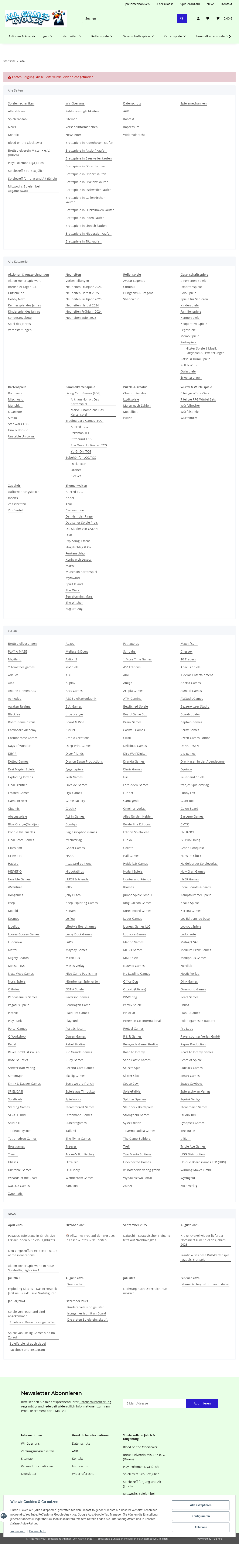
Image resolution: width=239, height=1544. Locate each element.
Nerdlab (186, 966)
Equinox (186, 769)
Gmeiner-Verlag (134, 809)
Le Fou (70, 919)
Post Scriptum (75, 1029)
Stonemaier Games (194, 1107)
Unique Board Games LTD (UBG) (203, 1162)
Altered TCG (79, 427)
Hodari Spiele (132, 871)
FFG (125, 777)
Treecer (71, 1146)
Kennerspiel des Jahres (24, 305)
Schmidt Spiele (191, 1060)
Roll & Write (189, 365)
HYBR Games (190, 879)
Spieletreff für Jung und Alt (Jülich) (32, 178)
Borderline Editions (137, 824)
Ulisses (13, 1162)
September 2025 (135, 1225)
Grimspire (15, 856)
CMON (70, 730)
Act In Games (75, 816)
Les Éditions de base (195, 919)
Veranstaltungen (20, 330)
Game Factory (75, 801)
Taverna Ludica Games (139, 1131)
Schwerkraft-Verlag (21, 1068)
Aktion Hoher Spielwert (24, 281)
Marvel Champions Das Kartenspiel (87, 412)
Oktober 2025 (75, 1225)
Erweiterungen (191, 377)
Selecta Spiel (132, 1068)
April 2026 (15, 1225)
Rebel (12, 1044)
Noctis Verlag (190, 974)
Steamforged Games (80, 1107)
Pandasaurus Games (22, 997)
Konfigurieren (201, 1516)
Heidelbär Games (135, 864)
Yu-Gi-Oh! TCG (81, 451)
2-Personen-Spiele (193, 281)
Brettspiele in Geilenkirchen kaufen (85, 200)
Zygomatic (15, 1193)
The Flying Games (78, 1138)
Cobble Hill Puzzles (21, 832)
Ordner (76, 470)
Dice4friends (75, 754)
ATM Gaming (132, 699)
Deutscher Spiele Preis (82, 522)
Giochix (71, 809)
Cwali (127, 738)
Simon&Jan (16, 1076)
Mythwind (73, 578)
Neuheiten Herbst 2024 (82, 305)
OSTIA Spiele (75, 989)
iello (69, 887)
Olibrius (14, 989)
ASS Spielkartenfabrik (81, 699)
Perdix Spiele (132, 1005)
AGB (126, 111)
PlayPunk (72, 1021)
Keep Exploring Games (82, 903)
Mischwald (15, 399)
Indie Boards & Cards (196, 887)
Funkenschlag (75, 553)
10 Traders (188, 659)
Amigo (127, 683)
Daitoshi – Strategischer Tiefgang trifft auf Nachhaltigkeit (146, 1238)
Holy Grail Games (193, 871)
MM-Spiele (131, 958)
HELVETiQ (15, 871)
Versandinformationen (82, 127)
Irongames (15, 895)
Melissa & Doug (77, 651)
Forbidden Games (135, 785)
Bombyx (71, 824)
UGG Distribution (193, 1154)
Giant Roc (187, 801)
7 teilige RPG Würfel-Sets (198, 399)
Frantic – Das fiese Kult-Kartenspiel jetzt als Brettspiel (205, 1257)
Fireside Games (77, 785)
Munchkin (15, 405)
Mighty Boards (18, 958)
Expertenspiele (191, 287)
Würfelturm (189, 418)
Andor (70, 498)
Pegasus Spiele (18, 1005)
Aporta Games (191, 683)
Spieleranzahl (190, 4)
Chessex (186, 651)
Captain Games (191, 722)
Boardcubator (190, 714)
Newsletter (73, 135)
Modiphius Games (193, 958)
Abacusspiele (17, 816)
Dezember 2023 (77, 1301)
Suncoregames (76, 1123)
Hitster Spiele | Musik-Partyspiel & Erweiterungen (205, 350)
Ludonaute (188, 934)
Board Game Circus (21, 722)
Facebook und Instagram (27, 1350)
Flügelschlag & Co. (79, 547)
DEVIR (12, 754)
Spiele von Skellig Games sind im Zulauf (31, 1335)
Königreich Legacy (78, 559)
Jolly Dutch (73, 895)
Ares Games (74, 691)
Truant (13, 1154)
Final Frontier (17, 785)
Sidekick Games (192, 1068)
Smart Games (190, 1076)
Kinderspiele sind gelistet (85, 1307)
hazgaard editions (78, 864)
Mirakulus (73, 958)
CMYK (185, 824)
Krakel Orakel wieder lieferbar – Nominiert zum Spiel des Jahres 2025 (203, 1240)
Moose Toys (16, 966)
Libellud (14, 926)
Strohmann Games (79, 1115)
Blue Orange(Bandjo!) (23, 824)
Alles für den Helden (138, 816)
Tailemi (71, 1131)
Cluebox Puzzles (134, 393)
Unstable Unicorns (21, 436)
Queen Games (76, 1036)
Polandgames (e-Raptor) (198, 1021)
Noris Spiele (16, 981)
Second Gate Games (80, 1068)
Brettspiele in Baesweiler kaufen (89, 158)
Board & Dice (75, 722)
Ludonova (15, 942)
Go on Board (189, 809)
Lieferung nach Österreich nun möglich (145, 1291)
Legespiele (188, 330)
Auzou (70, 644)
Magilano (14, 659)
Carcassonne (75, 510)
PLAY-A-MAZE (17, 651)
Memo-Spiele (190, 336)
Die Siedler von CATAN (82, 529)
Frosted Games (18, 793)
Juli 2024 (129, 1278)
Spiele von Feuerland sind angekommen (26, 1314)
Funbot (128, 793)
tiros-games (16, 1146)
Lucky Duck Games (79, 934)
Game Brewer (17, 801)
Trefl (126, 1146)
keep (11, 903)
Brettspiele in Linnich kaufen (86, 226)
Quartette (15, 412)
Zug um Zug (74, 609)
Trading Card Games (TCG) (84, 421)
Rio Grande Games (79, 1052)
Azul (69, 504)
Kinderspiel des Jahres (24, 311)
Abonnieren (202, 1403)
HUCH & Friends (77, 879)
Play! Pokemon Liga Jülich (26, 163)
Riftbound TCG (81, 439)
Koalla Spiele (190, 903)
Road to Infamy (134, 1052)
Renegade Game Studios (140, 1044)
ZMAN (127, 1186)
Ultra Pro (72, 1162)
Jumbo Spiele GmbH (137, 895)
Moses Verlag (75, 966)
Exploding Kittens (78, 541)
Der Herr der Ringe (79, 516)
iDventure (15, 887)
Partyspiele (188, 342)
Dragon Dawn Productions (84, 761)
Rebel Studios (75, 1044)
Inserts (13, 498)
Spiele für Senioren (194, 299)
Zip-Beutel (15, 510)
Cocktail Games (134, 730)
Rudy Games (74, 1060)
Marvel (70, 566)
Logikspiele (131, 399)
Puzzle (127, 418)
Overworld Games (193, 989)
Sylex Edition (132, 1123)
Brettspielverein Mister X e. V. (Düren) (29, 152)
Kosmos (13, 919)
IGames (128, 887)
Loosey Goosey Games (23, 934)
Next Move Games (21, 974)
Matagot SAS (189, 942)
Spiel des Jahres (19, 324)
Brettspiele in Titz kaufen (83, 241)
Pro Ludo (187, 1029)
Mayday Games (76, 950)
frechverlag (74, 840)
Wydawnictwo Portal (137, 1178)
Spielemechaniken (137, 4)
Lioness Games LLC (136, 926)
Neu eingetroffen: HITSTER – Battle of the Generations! (32, 1253)
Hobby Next (16, 299)
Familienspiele (191, 311)
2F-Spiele (72, 667)
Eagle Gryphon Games (81, 832)
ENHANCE (188, 832)
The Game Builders (136, 1138)
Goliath (128, 848)
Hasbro (13, 864)
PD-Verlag (130, 997)
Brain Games (132, 722)
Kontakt (226, 4)
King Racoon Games (137, 903)
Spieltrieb (15, 1099)
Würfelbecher (190, 405)
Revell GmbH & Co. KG (24, 1052)
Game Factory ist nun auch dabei (205, 1284)
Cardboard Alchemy (22, 730)
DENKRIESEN (190, 746)
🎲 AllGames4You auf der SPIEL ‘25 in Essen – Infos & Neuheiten (90, 1238)
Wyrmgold (188, 1178)
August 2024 (74, 1278)
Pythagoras (131, 644)
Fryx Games (74, 793)
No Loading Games (136, 974)
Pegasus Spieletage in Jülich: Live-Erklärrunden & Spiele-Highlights (32, 1238)
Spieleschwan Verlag (195, 1091)
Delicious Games (135, 746)
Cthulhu (129, 287)
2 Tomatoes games (21, 667)
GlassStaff (15, 848)
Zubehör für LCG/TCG (81, 457)
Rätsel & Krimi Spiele (195, 359)
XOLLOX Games (19, 1186)
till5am (185, 1138)
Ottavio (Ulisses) (134, 989)
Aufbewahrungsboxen (24, 492)
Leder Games (132, 919)
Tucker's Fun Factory (80, 1154)
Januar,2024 (16, 1301)
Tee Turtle (188, 1131)
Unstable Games (19, 1170)
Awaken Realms (19, 706)
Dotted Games (18, 761)
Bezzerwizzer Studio (195, 706)
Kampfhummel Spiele (196, 895)
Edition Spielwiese (136, 832)
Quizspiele (188, 371)
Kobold (13, 911)
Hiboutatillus (75, 871)
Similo (12, 418)
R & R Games (132, 1036)
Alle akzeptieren (200, 1505)
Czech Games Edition (196, 738)
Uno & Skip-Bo (18, 430)
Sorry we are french (80, 1084)
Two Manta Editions (137, 1154)
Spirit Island (74, 584)
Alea (11, 683)
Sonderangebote (20, 318)
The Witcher (74, 603)
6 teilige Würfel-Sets (195, 393)
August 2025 (189, 1225)
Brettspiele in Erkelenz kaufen (87, 182)
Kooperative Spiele (194, 324)
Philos (185, 1005)
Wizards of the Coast (22, 1178)
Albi (126, 675)
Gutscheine (16, 293)
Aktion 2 (71, 659)
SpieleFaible (131, 1091)
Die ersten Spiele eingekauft (87, 1319)
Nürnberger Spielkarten (83, 981)
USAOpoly (73, 1170)
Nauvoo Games (134, 966)
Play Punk (15, 1021)
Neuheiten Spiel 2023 (81, 318)
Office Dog (130, 981)
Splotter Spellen (134, 1099)
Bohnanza (15, 393)
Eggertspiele (74, 769)
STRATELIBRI (17, 1115)
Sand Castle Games (137, 1060)
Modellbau (131, 412)
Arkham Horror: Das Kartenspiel (85, 401)
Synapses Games (193, 1123)
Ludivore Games (134, 934)
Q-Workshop (17, 1036)
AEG (68, 675)
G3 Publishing (190, 840)
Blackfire (14, 714)
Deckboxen (78, 464)
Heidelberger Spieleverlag (199, 864)
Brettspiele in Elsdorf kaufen (86, 174)
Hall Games (131, 856)
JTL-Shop (217, 1538)
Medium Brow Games (196, 950)
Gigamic (14, 809)
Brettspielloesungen (22, 644)
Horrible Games (19, 879)
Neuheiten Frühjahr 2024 (84, 311)
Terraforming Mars (79, 596)
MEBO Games (133, 950)
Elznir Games (132, 769)
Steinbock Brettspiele (138, 1107)
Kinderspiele (190, 305)
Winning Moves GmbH (196, 1170)
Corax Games (190, 730)
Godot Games (75, 848)
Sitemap (71, 119)
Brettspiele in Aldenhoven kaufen (89, 143)
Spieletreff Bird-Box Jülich (26, 171)
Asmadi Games (191, 691)
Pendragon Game (78, 1005)
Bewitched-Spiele (135, 706)
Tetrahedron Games (22, 1138)
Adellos (13, 675)
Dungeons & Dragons (138, 293)
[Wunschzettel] (208, 18)
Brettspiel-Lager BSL (22, 287)
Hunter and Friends (137, 879)
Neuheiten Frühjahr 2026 (84, 287)
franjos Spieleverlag (195, 785)
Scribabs (129, 651)
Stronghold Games (136, 1115)
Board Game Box (135, 714)
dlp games (188, 754)
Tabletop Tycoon (19, 1131)
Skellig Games (75, 1076)
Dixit (69, 535)
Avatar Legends (134, 281)
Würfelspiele (190, 412)
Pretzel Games (133, 1029)
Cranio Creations (77, 738)
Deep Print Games (78, 746)
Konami (71, 911)
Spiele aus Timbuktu (80, 1091)
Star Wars (72, 590)
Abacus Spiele (191, 667)
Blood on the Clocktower (25, 143)
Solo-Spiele (188, 293)
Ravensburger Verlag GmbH (200, 1036)
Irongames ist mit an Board (86, 1313)
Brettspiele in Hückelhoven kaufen (90, 210)
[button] (198, 18)
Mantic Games (133, 942)
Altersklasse (165, 4)
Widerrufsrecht (134, 135)
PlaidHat (129, 1013)
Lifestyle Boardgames (81, 926)
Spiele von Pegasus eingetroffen (32, 1322)
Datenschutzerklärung (95, 1402)
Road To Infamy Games (197, 1052)
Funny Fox (188, 793)
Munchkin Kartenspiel (81, 572)
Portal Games (17, 1029)
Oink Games (189, 981)
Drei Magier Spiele (21, 769)
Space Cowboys (191, 1084)
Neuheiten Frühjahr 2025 (84, 299)
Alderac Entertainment (197, 675)
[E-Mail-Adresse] (155, 1403)
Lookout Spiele (191, 926)
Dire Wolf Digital (134, 754)
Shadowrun (131, 299)
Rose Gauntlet (18, 1060)
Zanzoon (72, 1186)
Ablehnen (200, 1527)
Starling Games (19, 1107)
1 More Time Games (137, 659)
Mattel (12, 950)
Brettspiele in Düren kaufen (85, 166)
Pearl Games (189, 997)
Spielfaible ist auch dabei (28, 1343)
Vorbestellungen (77, 281)
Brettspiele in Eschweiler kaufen (89, 190)
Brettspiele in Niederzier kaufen (88, 233)
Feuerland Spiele (193, 777)
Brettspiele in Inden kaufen (85, 218)
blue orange (74, 714)
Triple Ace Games (193, 1146)
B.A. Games (74, 706)
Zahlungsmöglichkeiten (82, 111)
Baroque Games (192, 816)
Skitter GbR (131, 1076)
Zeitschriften (17, 504)
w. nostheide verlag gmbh (141, 1170)
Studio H (14, 1123)
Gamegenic (131, 801)
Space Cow (131, 1084)
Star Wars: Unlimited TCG (89, 445)
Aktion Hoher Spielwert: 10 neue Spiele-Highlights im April (31, 1268)
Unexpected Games (137, 1162)
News (211, 4)
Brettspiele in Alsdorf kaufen (86, 150)
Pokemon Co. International (142, 1021)
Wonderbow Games (79, 1178)
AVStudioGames (192, 699)
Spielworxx (73, 1099)
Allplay (70, 683)
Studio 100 (188, 1115)
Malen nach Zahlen (137, 405)
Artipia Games (133, 691)
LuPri (69, 942)
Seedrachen (75, 1284)
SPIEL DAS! (15, 1091)
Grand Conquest (192, 848)
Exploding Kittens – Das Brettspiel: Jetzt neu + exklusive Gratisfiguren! (32, 1291)
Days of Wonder (19, 746)
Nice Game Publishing (81, 974)
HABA (70, 856)
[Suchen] (129, 18)
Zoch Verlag (189, 1186)
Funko (127, 840)
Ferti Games (74, 777)
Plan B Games (190, 1013)
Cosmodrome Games (23, 738)
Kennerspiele (190, 318)
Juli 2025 (14, 1278)
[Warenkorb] (224, 18)
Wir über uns (75, 103)
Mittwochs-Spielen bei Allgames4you (24, 188)
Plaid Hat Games (77, 1013)
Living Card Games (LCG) (83, 393)
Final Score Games (21, 840)
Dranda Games (133, 761)
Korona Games (191, 911)
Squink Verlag (190, 1099)
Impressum (17, 1531)
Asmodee (14, 699)
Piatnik (13, 1013)
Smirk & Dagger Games (24, 1084)
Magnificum (189, 644)
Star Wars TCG (18, 424)
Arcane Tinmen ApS (22, 691)
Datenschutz (37, 1531)
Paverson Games (77, 997)
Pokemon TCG (80, 433)
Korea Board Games (137, 911)
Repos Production (193, 1044)
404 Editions (132, 667)
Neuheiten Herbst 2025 (82, 293)
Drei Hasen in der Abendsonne (203, 761)
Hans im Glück (191, 856)
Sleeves (76, 476)
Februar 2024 (190, 1278)
